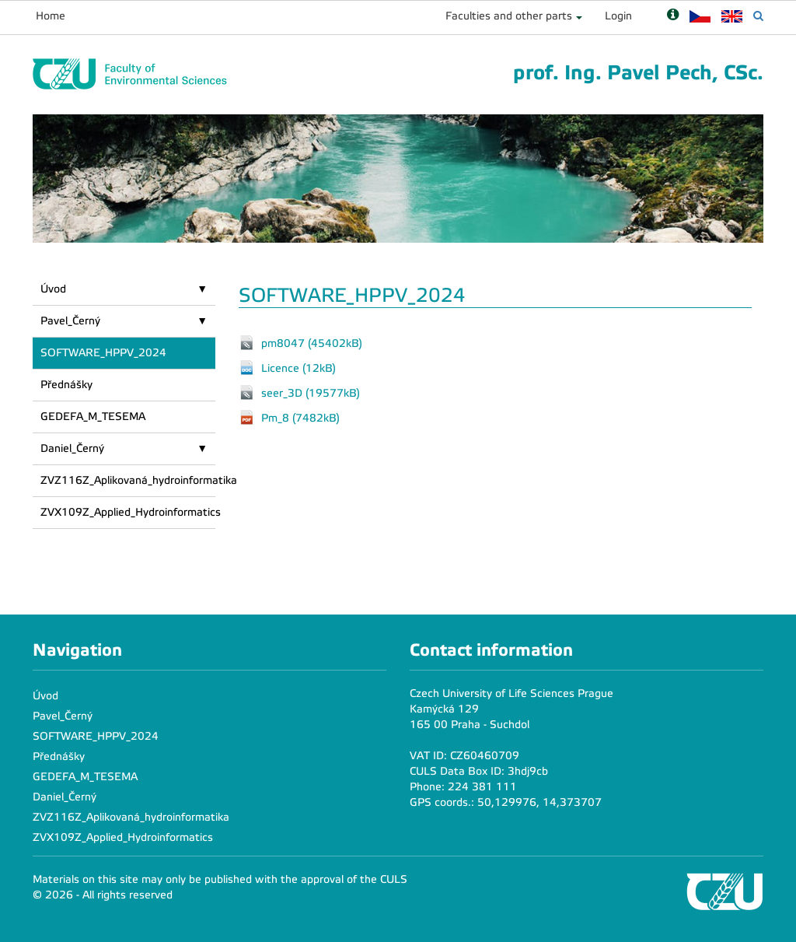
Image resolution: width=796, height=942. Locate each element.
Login (618, 16)
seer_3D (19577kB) (310, 392)
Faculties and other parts (508, 16)
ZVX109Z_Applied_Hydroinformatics (127, 512)
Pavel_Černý (70, 321)
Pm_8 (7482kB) (300, 417)
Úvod (53, 289)
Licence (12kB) (298, 367)
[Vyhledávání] (758, 16)
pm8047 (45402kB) (311, 342)
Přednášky (66, 384)
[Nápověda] (673, 16)
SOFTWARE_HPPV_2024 (103, 353)
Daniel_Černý (72, 448)
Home (50, 16)
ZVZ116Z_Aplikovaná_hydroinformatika (127, 480)
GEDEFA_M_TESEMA (92, 416)
